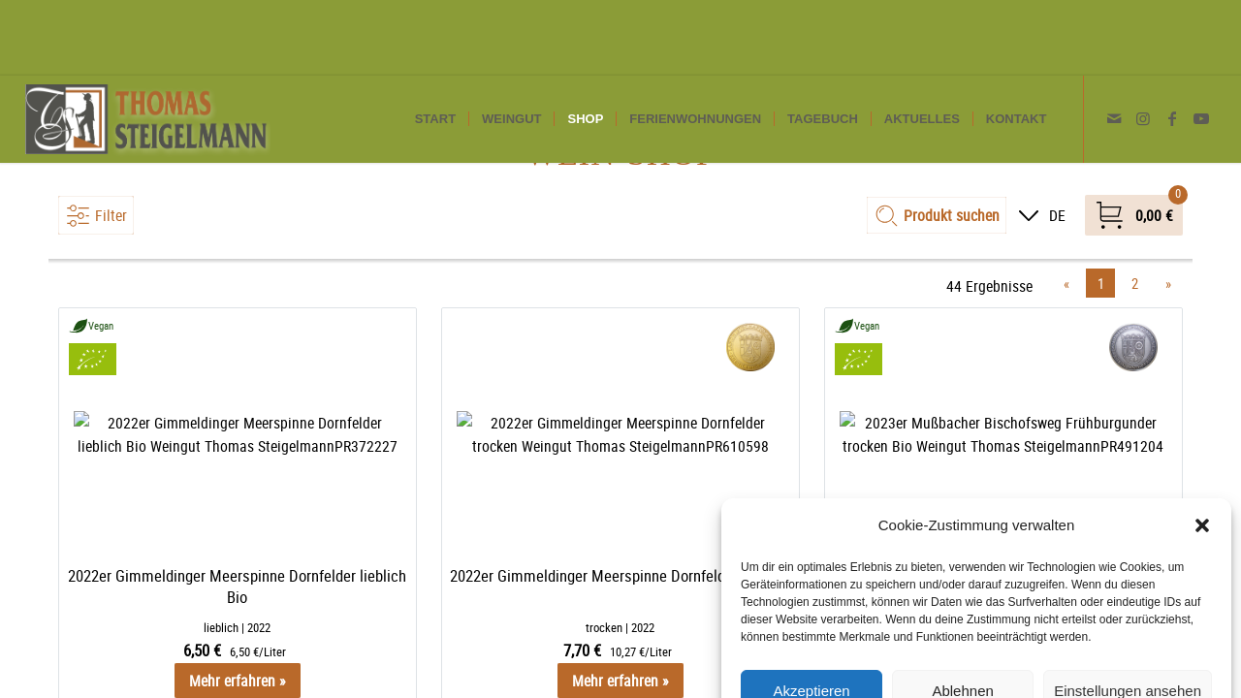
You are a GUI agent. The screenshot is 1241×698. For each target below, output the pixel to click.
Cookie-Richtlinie (881, 661)
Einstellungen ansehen (1127, 615)
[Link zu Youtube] (1201, 42)
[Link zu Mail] (1114, 42)
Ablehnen (962, 615)
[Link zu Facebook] (1172, 42)
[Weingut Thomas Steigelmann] (147, 43)
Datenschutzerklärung (991, 661)
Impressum (1086, 661)
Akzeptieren (811, 615)
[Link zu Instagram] (1143, 42)
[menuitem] (435, 43)
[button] (1202, 450)
